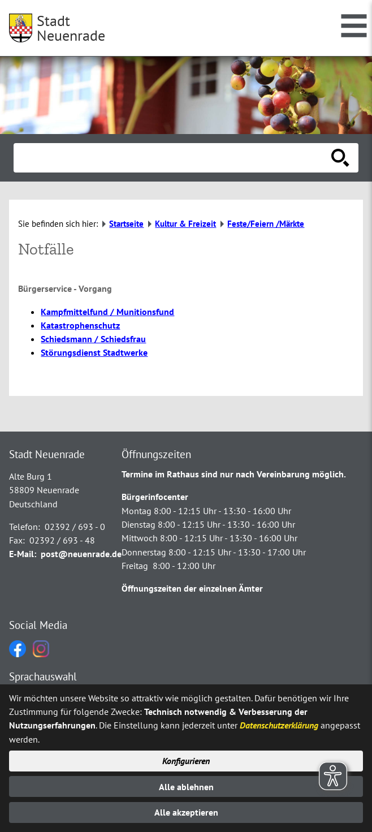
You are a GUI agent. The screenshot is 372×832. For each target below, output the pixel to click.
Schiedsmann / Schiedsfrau (93, 338)
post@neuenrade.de (81, 553)
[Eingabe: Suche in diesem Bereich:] (173, 157)
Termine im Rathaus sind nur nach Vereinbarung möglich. (234, 474)
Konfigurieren (186, 760)
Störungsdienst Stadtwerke (94, 352)
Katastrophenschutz (80, 325)
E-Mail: (22, 553)
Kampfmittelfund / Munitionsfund (107, 311)
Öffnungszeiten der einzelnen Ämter (192, 588)
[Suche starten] (340, 158)
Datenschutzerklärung (279, 725)
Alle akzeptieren (186, 812)
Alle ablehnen (186, 786)
